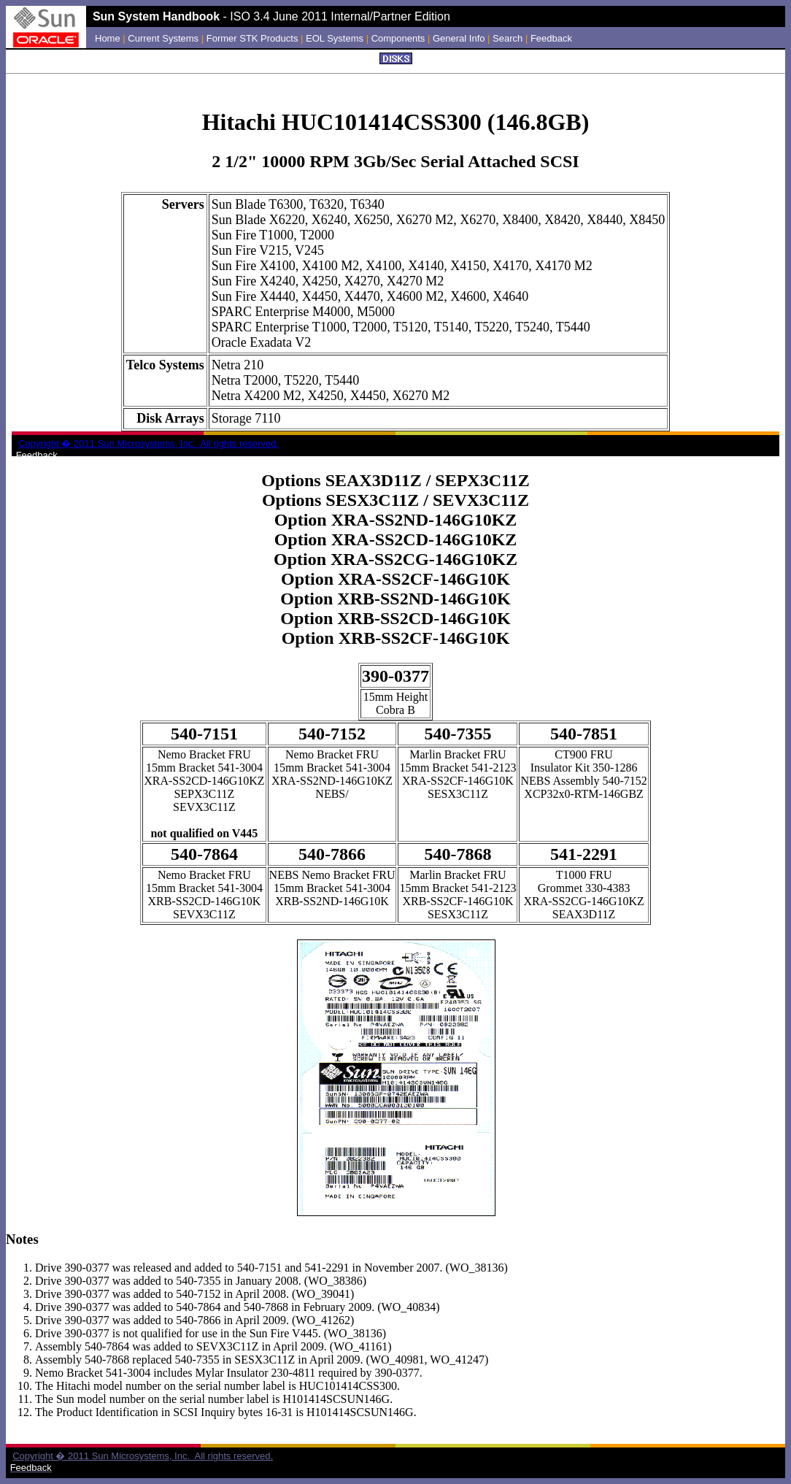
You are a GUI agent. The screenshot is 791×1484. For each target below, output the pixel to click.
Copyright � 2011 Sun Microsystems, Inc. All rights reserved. (142, 1455)
